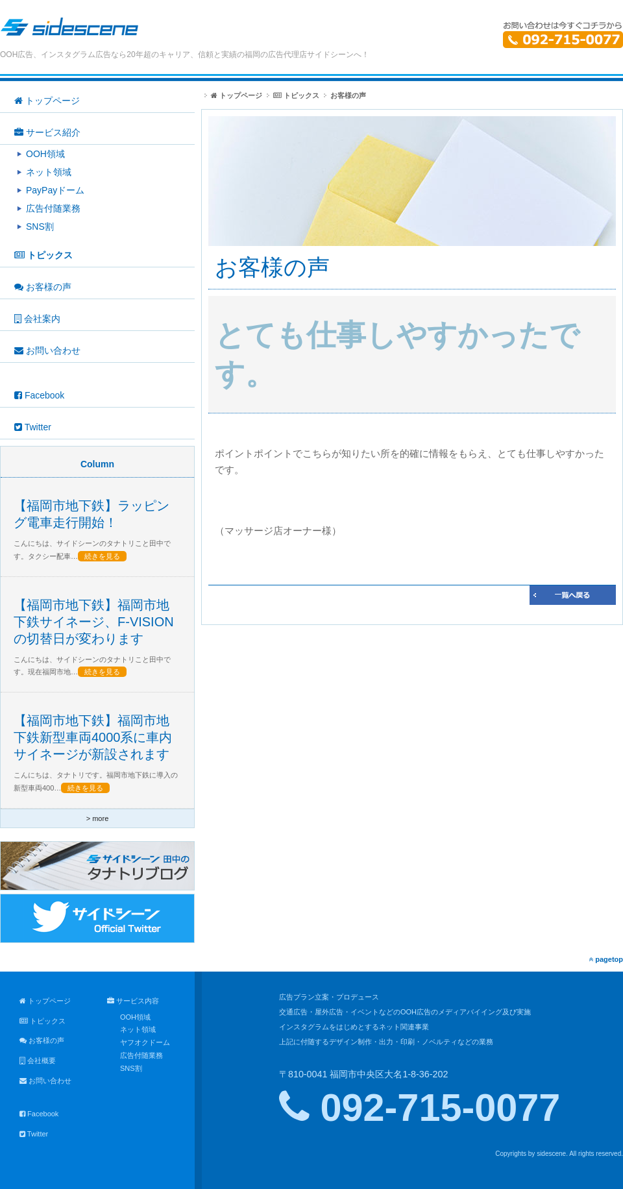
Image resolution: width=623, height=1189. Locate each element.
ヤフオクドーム (145, 1042)
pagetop (606, 959)
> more (97, 818)
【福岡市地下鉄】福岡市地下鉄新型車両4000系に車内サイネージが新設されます (93, 737)
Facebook (38, 1114)
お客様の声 (41, 1040)
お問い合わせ (45, 1081)
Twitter (33, 1134)
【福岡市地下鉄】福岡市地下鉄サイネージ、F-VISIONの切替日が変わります (94, 622)
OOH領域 (135, 1017)
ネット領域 (138, 1029)
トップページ (236, 95)
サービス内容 (133, 1001)
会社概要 (37, 1060)
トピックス (296, 95)
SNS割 (131, 1068)
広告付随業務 (141, 1055)
